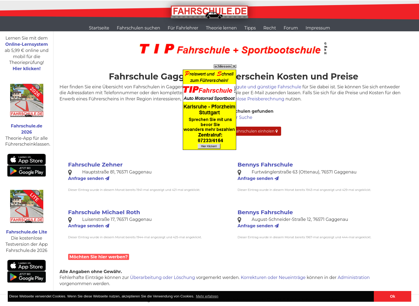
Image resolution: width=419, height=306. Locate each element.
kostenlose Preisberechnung (253, 98)
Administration (354, 277)
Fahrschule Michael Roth (104, 212)
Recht (269, 28)
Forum (291, 28)
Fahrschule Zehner (95, 164)
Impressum (317, 28)
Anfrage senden (88, 178)
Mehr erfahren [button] (207, 296)
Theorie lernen (221, 28)
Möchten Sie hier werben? (98, 256)
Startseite (99, 28)
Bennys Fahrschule (265, 164)
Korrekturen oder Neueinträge (273, 277)
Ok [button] (392, 296)
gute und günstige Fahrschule (268, 86)
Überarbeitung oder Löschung (162, 277)
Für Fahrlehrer (183, 28)
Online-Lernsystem (26, 44)
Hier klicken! (27, 68)
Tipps (250, 28)
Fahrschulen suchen (138, 28)
